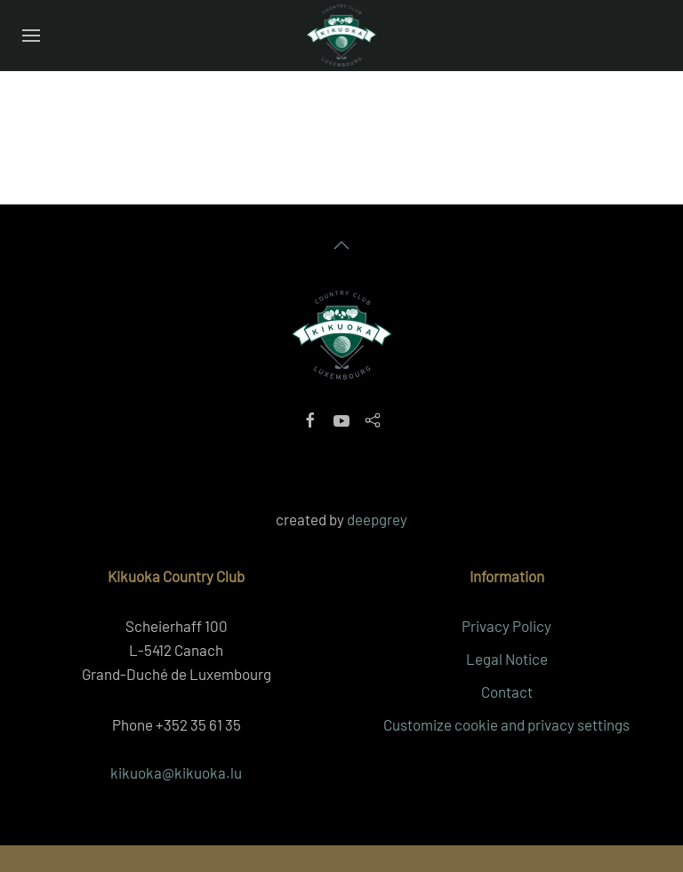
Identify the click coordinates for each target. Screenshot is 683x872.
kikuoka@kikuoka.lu (176, 772)
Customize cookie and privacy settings (506, 724)
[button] (31, 35)
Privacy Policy (506, 626)
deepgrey (377, 519)
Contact (507, 691)
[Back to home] (342, 35)
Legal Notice (507, 659)
